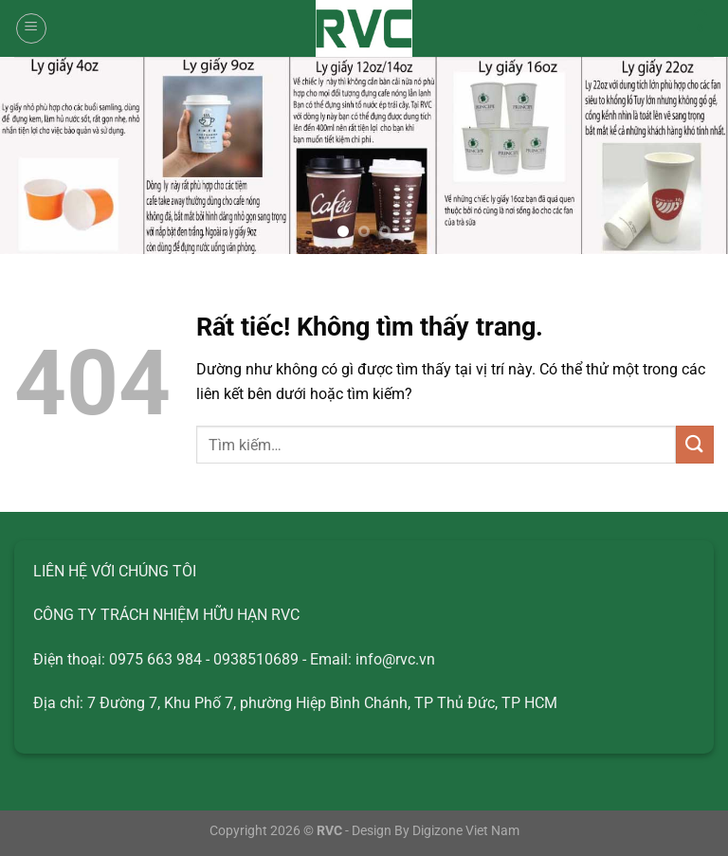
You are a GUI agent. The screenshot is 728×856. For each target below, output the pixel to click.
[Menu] (31, 28)
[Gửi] (695, 444)
